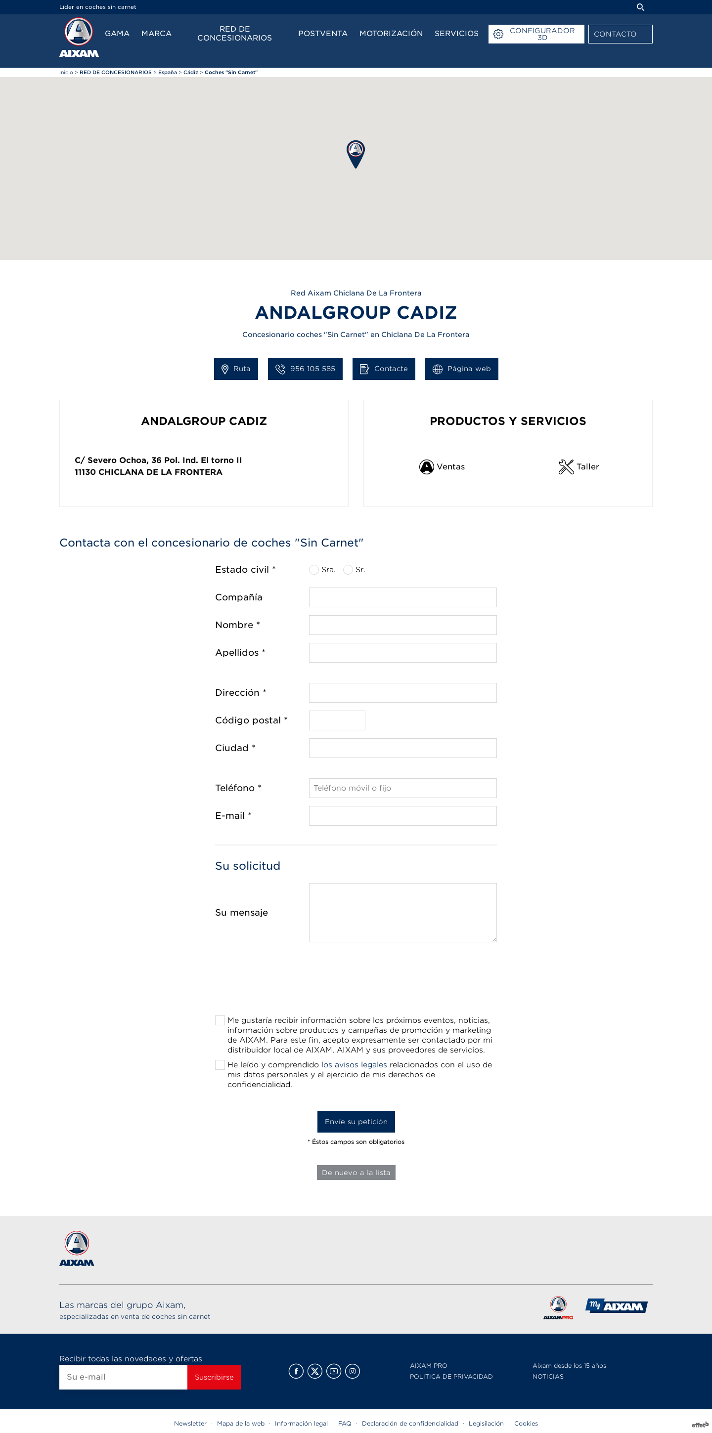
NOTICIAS (548, 1376)
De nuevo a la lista (356, 1173)
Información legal (301, 1423)
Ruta (236, 369)
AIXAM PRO (428, 1365)
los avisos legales (354, 1064)
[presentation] (356, 982)
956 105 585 (305, 369)
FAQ (345, 1423)
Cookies (526, 1423)
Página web (462, 369)
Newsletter (190, 1423)
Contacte (384, 369)
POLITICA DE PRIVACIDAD (451, 1376)
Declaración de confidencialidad (410, 1423)
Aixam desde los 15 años (569, 1365)
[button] (356, 154)
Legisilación (486, 1423)
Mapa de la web (241, 1423)
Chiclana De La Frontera (160, 472)
